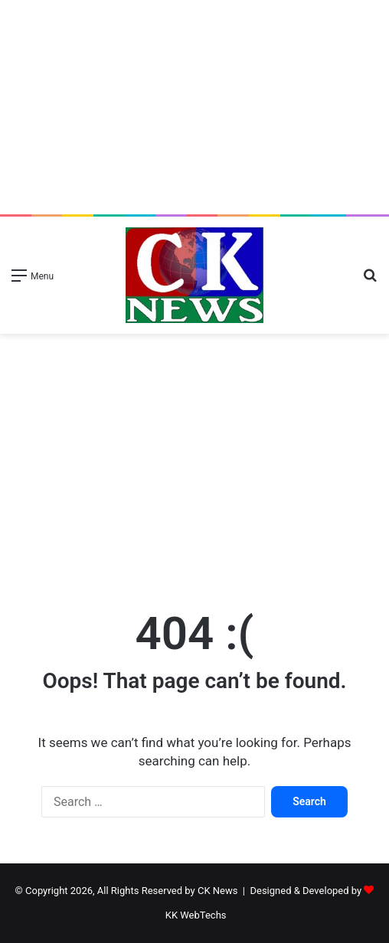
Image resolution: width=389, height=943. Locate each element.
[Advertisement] (194, 107)
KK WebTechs (196, 915)
